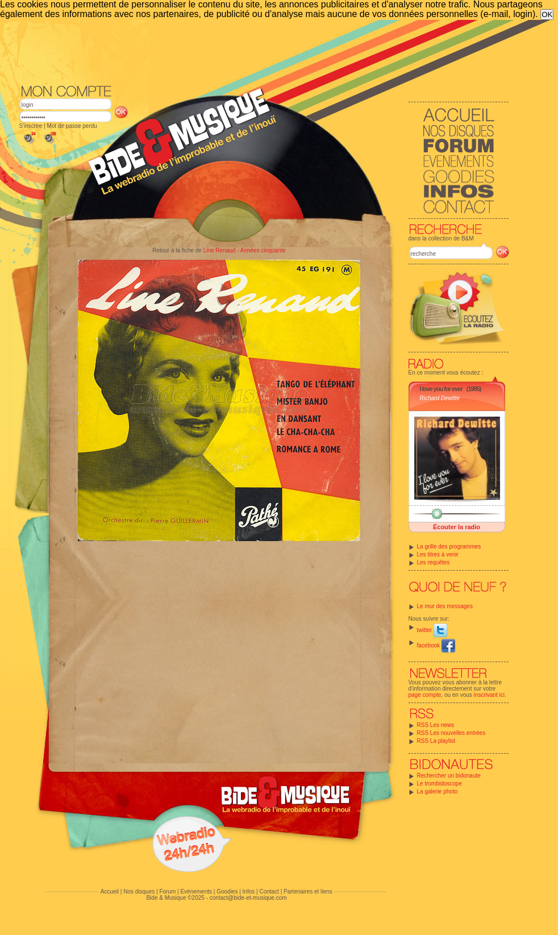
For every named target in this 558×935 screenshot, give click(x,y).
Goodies (227, 891)
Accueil (110, 891)
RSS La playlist (436, 741)
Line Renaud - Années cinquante (244, 250)
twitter (432, 630)
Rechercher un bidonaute (449, 775)
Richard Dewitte (440, 398)
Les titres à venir (438, 554)
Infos (249, 891)
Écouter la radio (456, 526)
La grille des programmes (449, 546)
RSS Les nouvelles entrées (451, 733)
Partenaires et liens (308, 891)
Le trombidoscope (440, 783)
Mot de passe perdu (72, 126)
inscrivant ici (489, 695)
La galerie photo (437, 791)
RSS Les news (436, 725)
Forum (167, 891)
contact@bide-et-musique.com (248, 898)
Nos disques (139, 891)
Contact (268, 891)
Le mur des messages (445, 606)
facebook (436, 645)
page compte (425, 695)
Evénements (196, 891)
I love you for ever (441, 388)
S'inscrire (31, 126)
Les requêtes (433, 562)
